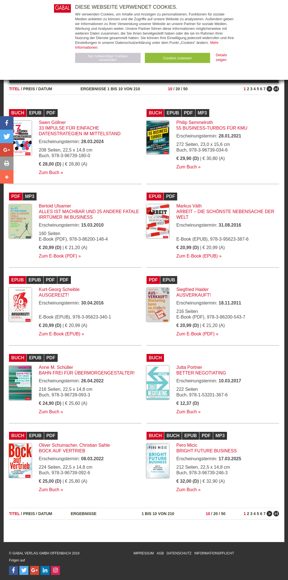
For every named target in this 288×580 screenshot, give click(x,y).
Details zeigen (221, 57)
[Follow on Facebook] (13, 570)
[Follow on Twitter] (23, 570)
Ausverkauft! (193, 295)
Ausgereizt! (54, 295)
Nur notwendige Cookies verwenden (108, 58)
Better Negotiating (201, 373)
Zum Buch (49, 172)
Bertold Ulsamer (55, 206)
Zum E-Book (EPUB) (197, 256)
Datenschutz (178, 553)
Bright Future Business (206, 450)
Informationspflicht (214, 553)
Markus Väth (189, 206)
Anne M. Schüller (56, 367)
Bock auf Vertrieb (62, 450)
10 (170, 89)
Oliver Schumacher (58, 445)
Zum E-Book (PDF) (58, 256)
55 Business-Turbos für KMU (211, 128)
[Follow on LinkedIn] (45, 570)
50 (185, 89)
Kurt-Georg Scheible (59, 289)
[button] (7, 123)
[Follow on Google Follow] (34, 570)
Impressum (143, 553)
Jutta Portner (189, 367)
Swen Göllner (52, 122)
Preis (29, 89)
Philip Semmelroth (194, 122)
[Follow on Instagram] (55, 570)
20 (178, 89)
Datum (45, 89)
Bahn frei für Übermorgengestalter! (87, 373)
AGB (160, 553)
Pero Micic (186, 445)
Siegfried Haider (192, 289)
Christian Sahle (94, 445)
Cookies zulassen (177, 58)
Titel (14, 89)
